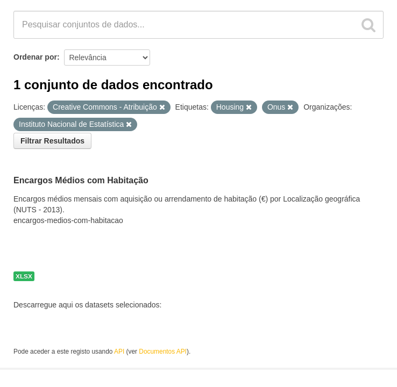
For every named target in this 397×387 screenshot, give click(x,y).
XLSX (24, 276)
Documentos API (163, 351)
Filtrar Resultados (52, 141)
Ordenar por (35, 57)
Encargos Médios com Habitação (80, 180)
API (119, 351)
